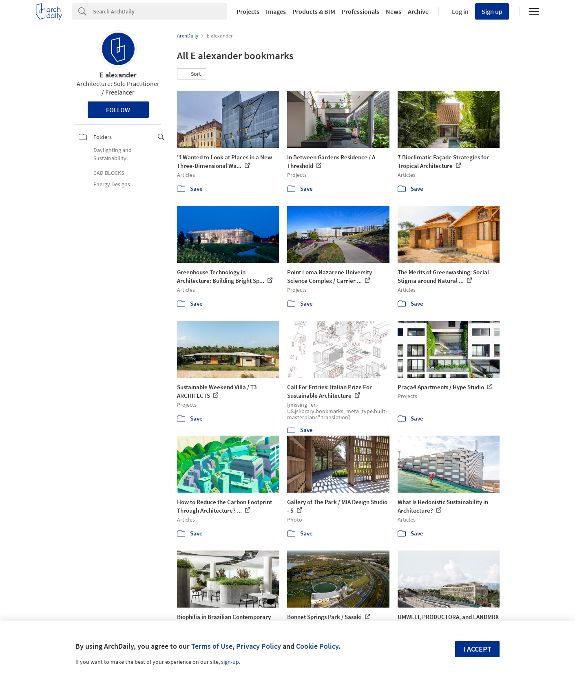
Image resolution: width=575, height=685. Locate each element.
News (393, 11)
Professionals (360, 11)
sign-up (230, 661)
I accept (477, 649)
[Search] (160, 11)
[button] (191, 74)
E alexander (118, 74)
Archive (418, 11)
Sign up (492, 11)
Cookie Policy (317, 646)
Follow (118, 110)
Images (276, 11)
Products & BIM (313, 11)
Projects (248, 11)
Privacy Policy (258, 646)
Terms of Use (211, 646)
